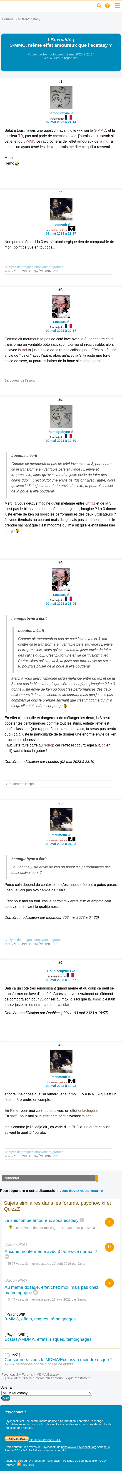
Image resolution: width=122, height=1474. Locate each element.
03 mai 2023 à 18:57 (61, 980)
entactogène (88, 1111)
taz (92, 503)
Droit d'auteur (13, 1447)
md (105, 141)
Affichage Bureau (16, 1460)
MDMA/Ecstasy (29, 19)
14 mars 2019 (70, 1228)
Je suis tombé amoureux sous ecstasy (41, 1220)
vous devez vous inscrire (81, 1191)
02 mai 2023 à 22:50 (61, 440)
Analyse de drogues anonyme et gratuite (34, 267)
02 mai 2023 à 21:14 (61, 122)
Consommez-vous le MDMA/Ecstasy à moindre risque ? (59, 1359)
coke (65, 1005)
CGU (102, 1460)
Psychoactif (9, 1374)
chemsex (60, 136)
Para (14, 1111)
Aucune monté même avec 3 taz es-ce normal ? (51, 1251)
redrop (49, 745)
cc (82, 729)
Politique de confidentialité (80, 1460)
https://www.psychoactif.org (78, 1447)
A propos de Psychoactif (44, 1460)
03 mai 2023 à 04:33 (61, 844)
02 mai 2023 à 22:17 (61, 331)
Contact (10, 1465)
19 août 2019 (61, 1263)
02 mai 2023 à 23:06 (61, 603)
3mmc (97, 999)
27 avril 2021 (61, 1299)
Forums (7, 19)
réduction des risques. (19, 1427)
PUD (75, 1127)
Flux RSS (25, 1465)
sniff (8, 751)
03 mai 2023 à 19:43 (61, 1086)
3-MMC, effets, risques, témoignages (40, 1319)
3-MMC (100, 130)
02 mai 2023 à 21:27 (61, 233)
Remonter (11, 1178)
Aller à (46, 1393)
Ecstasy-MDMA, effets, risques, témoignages (48, 1339)
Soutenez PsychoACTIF (33, 1440)
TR (20, 136)
